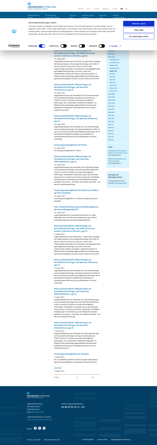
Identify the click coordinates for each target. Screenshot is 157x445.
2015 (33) (111, 109)
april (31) (113, 82)
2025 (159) (111, 45)
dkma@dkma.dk (38, 412)
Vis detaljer (113, 28)
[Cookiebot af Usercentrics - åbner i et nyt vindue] (14, 27)
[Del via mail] (67, 40)
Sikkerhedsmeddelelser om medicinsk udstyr (117, 160)
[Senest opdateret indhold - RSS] (89, 40)
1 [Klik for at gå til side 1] (77, 377)
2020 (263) (111, 94)
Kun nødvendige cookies (138, 18)
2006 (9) (110, 137)
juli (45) (112, 74)
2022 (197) (111, 54)
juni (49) (112, 77)
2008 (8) (110, 131)
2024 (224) (111, 48)
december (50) (114, 60)
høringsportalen (121, 183)
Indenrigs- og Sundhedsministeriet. (40, 419)
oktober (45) (114, 65)
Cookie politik (102, 439)
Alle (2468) (111, 34)
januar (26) (113, 91)
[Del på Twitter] (63, 40)
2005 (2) (110, 140)
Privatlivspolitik (87, 439)
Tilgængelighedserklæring (120, 439)
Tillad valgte (138, 12)
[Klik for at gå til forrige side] (56, 377)
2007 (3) (110, 134)
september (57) (115, 68)
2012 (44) (111, 118)
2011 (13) (111, 121)
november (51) (114, 62)
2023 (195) (111, 51)
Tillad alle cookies (139, 5)
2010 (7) (110, 124)
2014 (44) (111, 112)
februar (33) (113, 88)
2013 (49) (111, 115)
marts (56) (113, 85)
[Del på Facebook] (55, 40)
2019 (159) (111, 97)
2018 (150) (111, 100)
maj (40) (112, 79)
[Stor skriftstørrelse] (95, 40)
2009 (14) (111, 128)
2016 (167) (111, 106)
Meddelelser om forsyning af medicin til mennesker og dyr (117, 152)
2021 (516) (111, 57)
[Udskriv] (98, 40)
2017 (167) (111, 103)
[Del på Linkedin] (59, 40)
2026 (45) (111, 41)
